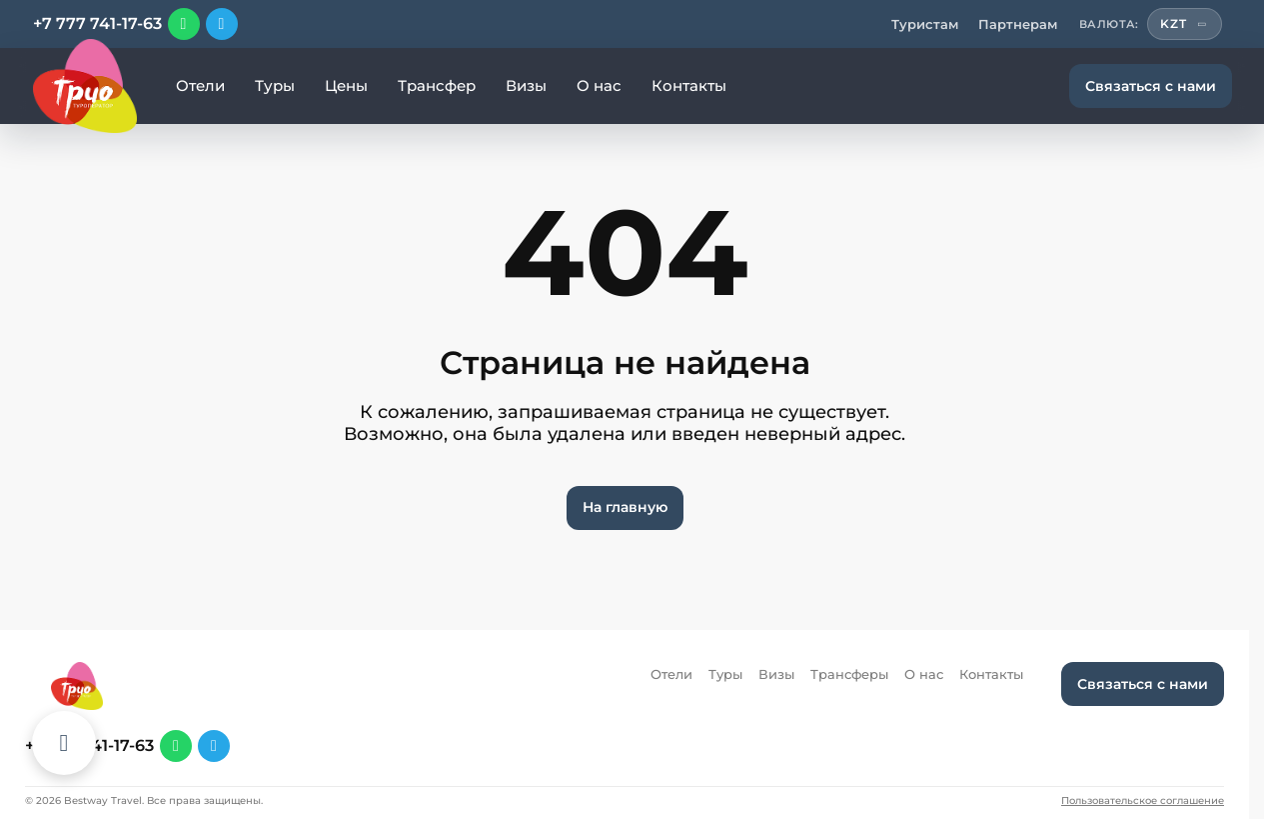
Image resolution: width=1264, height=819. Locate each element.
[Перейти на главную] (85, 86)
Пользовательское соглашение (1142, 801)
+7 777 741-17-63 (97, 24)
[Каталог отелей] (64, 743)
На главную (625, 507)
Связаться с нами (1150, 86)
